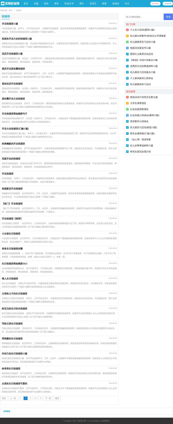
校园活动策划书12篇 (140, 48)
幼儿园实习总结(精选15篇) (143, 127)
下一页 (48, 398)
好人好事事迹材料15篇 (141, 145)
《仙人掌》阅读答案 (140, 139)
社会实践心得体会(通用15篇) (144, 115)
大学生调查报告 (138, 103)
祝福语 (18, 10)
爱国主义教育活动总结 (141, 54)
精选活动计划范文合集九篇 (144, 97)
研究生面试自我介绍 (140, 151)
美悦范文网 (81, 421)
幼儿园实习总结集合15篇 (142, 72)
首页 (26, 3)
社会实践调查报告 (139, 109)
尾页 (57, 398)
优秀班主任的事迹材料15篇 (144, 66)
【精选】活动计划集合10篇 (144, 60)
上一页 (13, 398)
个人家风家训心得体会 (141, 78)
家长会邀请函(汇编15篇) (142, 133)
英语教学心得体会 (139, 121)
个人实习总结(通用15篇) (142, 30)
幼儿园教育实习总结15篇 (142, 42)
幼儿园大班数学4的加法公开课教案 (148, 36)
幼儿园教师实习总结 (140, 84)
